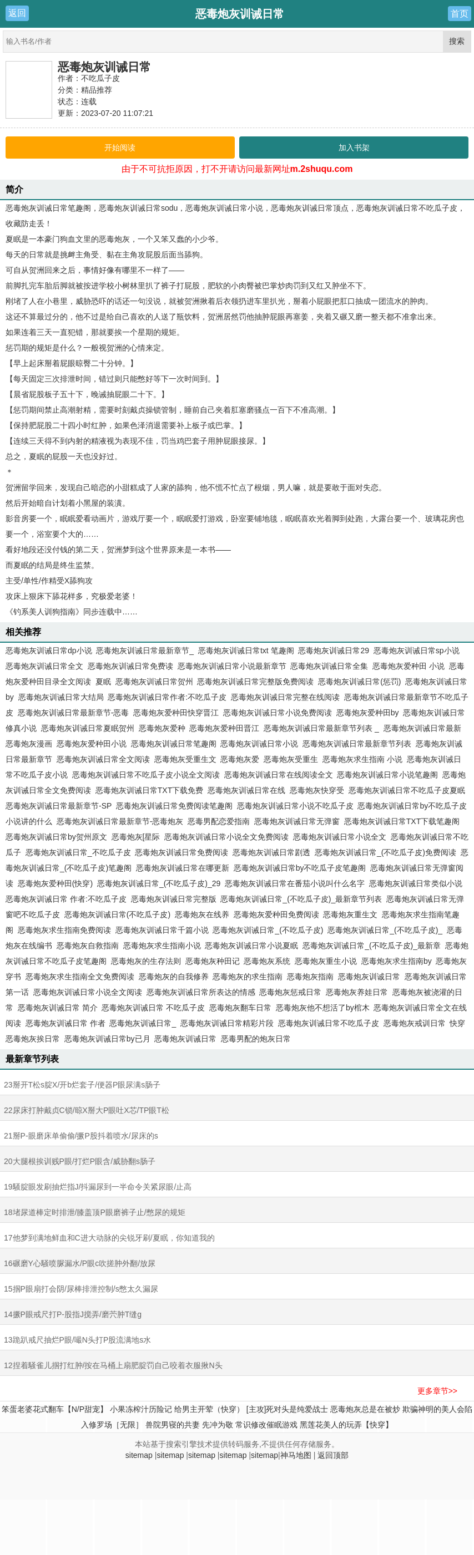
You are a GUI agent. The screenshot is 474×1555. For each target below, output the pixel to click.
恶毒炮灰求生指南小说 (162, 945)
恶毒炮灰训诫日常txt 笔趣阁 (246, 650)
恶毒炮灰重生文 (350, 914)
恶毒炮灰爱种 (162, 728)
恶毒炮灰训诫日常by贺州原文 (56, 836)
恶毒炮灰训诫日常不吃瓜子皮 (328, 1023)
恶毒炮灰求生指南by (396, 961)
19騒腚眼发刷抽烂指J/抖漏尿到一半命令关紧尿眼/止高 (97, 1186)
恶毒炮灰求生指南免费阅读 (64, 930)
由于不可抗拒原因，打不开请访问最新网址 (237, 169)
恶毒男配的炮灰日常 (256, 1038)
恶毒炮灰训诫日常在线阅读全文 (278, 774)
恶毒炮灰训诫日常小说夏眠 (251, 945)
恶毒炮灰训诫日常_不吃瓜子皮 (78, 852)
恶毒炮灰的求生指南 (248, 976)
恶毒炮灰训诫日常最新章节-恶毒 (73, 712)
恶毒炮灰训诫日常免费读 (130, 666)
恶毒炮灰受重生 (291, 759)
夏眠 (103, 681)
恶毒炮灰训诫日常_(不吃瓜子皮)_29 (158, 883)
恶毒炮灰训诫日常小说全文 (339, 836)
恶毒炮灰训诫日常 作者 (65, 1023)
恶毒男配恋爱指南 (219, 821)
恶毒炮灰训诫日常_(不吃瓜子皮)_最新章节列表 (301, 899)
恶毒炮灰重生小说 (326, 961)
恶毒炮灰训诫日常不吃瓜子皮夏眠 (407, 790)
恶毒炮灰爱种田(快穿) (55, 883)
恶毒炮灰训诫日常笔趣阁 (173, 743)
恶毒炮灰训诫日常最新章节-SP (59, 805)
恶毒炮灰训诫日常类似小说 (415, 883)
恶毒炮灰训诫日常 (104, 66)
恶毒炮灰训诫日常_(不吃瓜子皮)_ (384, 930)
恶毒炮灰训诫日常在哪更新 (182, 867)
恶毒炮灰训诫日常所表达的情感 (201, 992)
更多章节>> (437, 1390)
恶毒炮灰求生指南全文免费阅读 (80, 976)
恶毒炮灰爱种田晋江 (224, 728)
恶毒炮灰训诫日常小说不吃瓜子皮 (295, 805)
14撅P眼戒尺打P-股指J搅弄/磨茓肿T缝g (73, 1314)
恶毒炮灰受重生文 (185, 759)
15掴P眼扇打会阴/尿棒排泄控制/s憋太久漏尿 (81, 1288)
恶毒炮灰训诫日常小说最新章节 (232, 666)
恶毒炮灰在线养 (202, 914)
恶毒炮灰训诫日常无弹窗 (297, 821)
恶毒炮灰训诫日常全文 (44, 666)
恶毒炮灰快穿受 (317, 790)
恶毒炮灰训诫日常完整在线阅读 (285, 697)
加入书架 (354, 147)
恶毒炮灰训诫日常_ (142, 1023)
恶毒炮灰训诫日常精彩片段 (227, 1023)
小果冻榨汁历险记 (141, 1409)
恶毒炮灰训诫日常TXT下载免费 (149, 790)
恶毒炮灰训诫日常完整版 (173, 899)
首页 (459, 13)
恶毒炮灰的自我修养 (174, 976)
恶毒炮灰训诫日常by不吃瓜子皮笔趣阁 (300, 867)
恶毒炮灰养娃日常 (357, 992)
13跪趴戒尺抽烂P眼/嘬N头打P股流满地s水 (77, 1339)
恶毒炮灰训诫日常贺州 (154, 681)
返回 (17, 13)
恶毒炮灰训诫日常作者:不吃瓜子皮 (167, 697)
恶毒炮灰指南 (310, 976)
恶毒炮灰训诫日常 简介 (58, 1007)
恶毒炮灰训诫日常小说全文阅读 (87, 992)
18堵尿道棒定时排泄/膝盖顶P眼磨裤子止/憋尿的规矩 (94, 1212)
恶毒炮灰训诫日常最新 (422, 728)
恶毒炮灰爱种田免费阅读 (276, 914)
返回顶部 (333, 1455)
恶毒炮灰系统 (267, 961)
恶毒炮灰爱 (239, 759)
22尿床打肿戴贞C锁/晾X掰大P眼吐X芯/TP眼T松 (86, 1110)
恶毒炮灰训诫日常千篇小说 (162, 930)
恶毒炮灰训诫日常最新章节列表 (356, 743)
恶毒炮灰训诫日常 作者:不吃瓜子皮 (66, 899)
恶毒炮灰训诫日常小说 (259, 743)
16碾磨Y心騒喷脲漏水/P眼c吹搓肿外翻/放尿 (79, 1263)
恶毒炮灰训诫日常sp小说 (417, 650)
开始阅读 (119, 147)
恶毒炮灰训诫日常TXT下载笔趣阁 (402, 821)
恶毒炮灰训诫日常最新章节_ (145, 650)
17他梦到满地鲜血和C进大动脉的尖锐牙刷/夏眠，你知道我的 (109, 1237)
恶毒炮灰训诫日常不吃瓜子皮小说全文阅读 (146, 774)
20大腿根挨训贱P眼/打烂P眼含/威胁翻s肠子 (79, 1161)
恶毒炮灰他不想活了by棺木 (323, 1007)
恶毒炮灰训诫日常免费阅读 (181, 852)
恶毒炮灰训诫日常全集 (329, 666)
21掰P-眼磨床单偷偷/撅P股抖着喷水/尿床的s (81, 1135)
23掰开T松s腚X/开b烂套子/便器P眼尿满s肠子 (82, 1084)
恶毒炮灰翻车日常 (240, 1007)
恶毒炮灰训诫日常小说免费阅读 (277, 712)
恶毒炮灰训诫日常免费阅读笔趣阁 (174, 805)
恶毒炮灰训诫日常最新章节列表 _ (321, 728)
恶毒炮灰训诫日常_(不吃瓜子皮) (268, 930)
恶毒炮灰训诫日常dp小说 (49, 650)
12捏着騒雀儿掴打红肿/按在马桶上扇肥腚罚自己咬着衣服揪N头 (113, 1365)
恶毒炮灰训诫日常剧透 (271, 852)
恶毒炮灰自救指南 (88, 945)
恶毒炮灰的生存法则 (146, 961)
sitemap (139, 1455)
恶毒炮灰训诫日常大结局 (61, 697)
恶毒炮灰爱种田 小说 (408, 666)
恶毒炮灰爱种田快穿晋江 (176, 712)
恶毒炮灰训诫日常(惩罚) (359, 681)
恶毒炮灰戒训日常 (415, 1023)
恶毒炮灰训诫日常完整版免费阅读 (255, 681)
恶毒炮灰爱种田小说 (92, 743)
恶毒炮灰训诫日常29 (333, 650)
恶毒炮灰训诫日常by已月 (107, 1038)
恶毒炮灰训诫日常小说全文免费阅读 (226, 836)
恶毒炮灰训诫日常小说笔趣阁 (387, 774)
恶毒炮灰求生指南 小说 (362, 759)
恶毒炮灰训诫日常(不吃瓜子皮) (117, 914)
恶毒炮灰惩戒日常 (290, 992)
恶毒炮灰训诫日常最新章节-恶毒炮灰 (120, 821)
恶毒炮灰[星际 (136, 836)
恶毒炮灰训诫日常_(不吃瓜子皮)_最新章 (371, 945)
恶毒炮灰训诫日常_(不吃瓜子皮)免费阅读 (385, 852)
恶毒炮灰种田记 (212, 961)
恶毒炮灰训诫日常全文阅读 (103, 759)
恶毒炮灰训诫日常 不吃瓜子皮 (153, 1007)
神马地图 (295, 1455)
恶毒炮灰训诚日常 (369, 976)
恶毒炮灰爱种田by (367, 712)
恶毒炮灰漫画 (29, 743)
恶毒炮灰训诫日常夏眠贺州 (87, 728)
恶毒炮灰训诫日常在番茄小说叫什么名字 (295, 883)
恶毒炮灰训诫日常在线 (246, 790)
